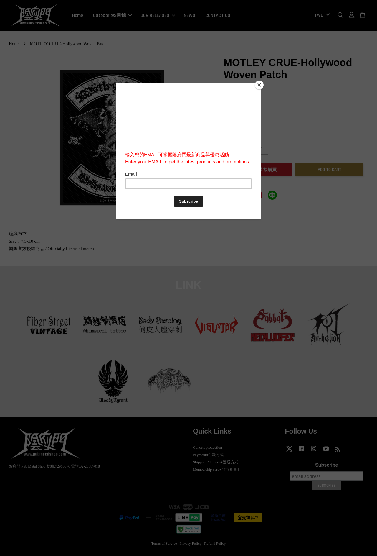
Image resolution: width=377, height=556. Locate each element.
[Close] (259, 85)
